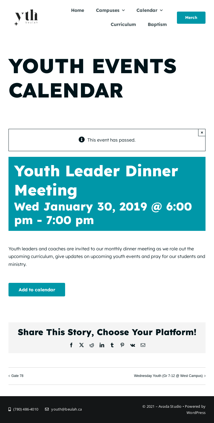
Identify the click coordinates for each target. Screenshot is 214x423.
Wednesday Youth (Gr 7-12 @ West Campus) (168, 376)
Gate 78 (17, 376)
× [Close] (202, 132)
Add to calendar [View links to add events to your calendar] (37, 289)
